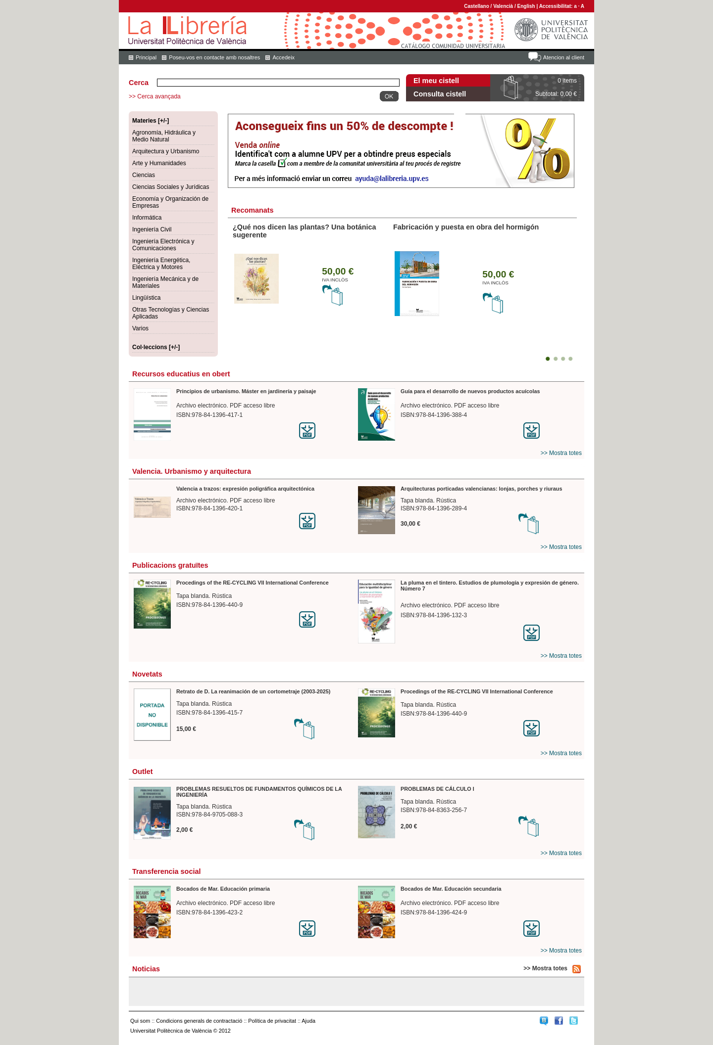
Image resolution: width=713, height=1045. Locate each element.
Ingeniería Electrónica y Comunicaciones (163, 245)
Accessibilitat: (556, 6)
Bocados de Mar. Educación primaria (223, 889)
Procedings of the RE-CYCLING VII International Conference (252, 583)
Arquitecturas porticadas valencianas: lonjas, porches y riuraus (481, 489)
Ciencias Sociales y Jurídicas (170, 186)
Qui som (140, 1021)
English (526, 6)
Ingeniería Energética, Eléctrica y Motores (161, 264)
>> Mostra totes (561, 453)
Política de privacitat (272, 1021)
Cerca (139, 83)
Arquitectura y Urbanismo (165, 151)
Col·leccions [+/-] (156, 347)
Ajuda (308, 1021)
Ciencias (143, 175)
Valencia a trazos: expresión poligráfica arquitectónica (245, 489)
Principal (146, 57)
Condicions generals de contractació (199, 1021)
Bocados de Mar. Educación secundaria (451, 889)
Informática (146, 217)
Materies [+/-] (150, 120)
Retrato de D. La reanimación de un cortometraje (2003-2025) (253, 691)
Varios (140, 328)
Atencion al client (563, 57)
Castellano (476, 6)
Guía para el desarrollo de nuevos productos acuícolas (470, 391)
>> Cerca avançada (155, 96)
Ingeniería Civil (151, 229)
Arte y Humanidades (159, 163)
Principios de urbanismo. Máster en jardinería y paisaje (246, 391)
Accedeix (283, 57)
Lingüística (146, 297)
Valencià (503, 6)
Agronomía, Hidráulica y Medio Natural (164, 136)
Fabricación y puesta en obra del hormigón (466, 227)
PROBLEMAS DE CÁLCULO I (437, 789)
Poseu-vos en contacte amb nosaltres (214, 57)
